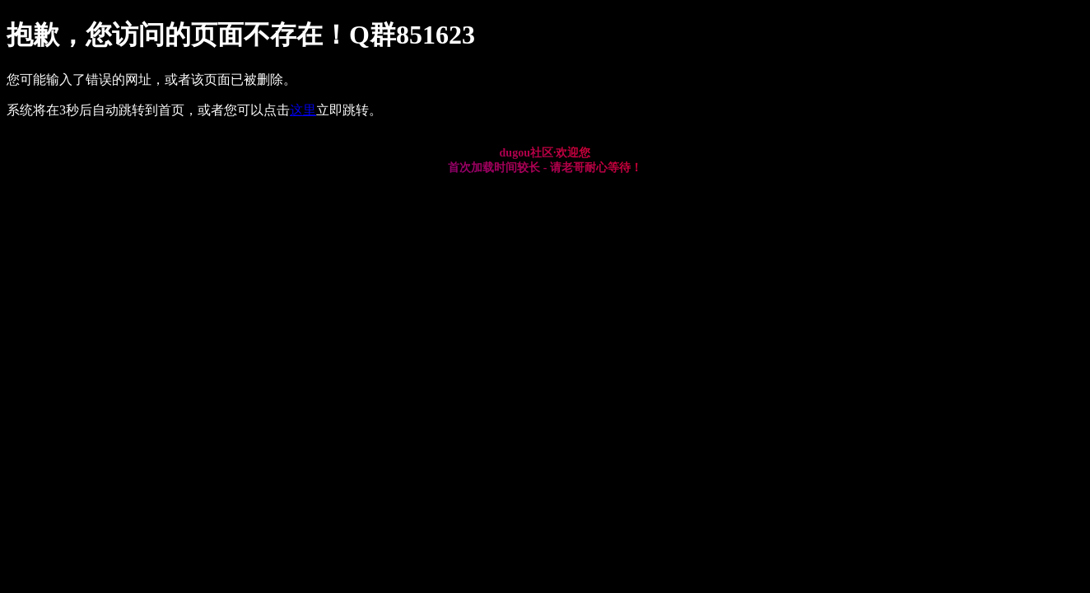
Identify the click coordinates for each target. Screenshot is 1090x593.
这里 (303, 110)
